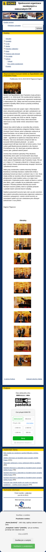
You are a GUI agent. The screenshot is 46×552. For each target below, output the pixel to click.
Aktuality (8, 39)
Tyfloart (9, 61)
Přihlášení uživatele (14, 25)
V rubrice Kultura (9, 379)
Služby (8, 46)
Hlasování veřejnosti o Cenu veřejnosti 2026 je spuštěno (22, 463)
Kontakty (8, 41)
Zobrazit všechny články (34, 379)
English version (9, 22)
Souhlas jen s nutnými (23, 540)
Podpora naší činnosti (13, 54)
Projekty (8, 66)
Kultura (8, 59)
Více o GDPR (23, 534)
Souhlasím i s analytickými (23, 546)
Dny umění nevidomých (15, 64)
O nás (8, 44)
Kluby (7, 51)
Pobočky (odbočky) (12, 49)
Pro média (9, 56)
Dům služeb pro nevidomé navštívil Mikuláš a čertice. (21, 453)
